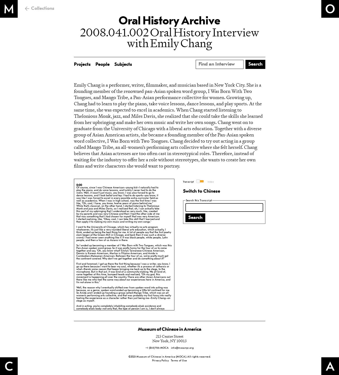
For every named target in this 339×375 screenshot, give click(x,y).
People (102, 64)
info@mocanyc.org (182, 348)
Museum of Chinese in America (169, 329)
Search (195, 217)
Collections (42, 8)
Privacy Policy (160, 360)
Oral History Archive (169, 21)
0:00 (79, 185)
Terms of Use (179, 360)
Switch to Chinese (201, 191)
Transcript (188, 182)
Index (211, 182)
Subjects (123, 64)
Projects (82, 64)
